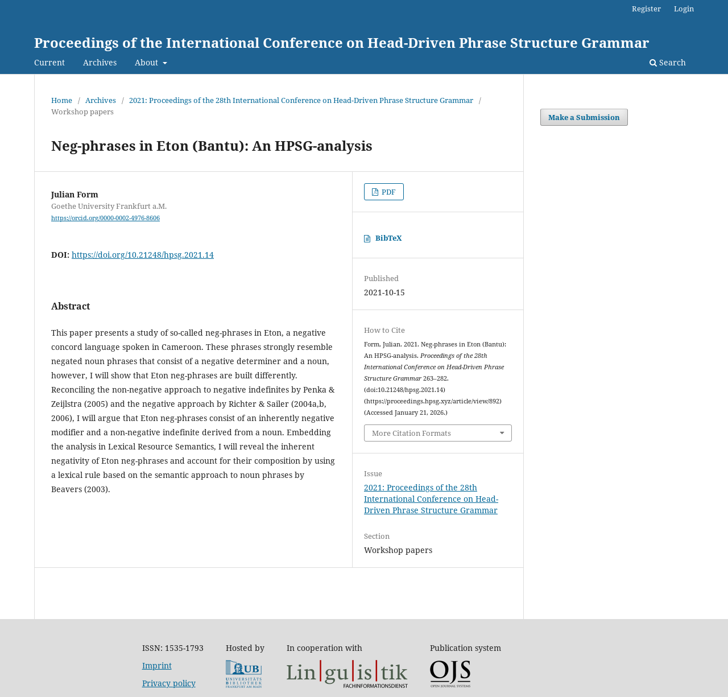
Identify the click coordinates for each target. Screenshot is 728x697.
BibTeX (388, 238)
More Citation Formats (411, 433)
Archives (100, 62)
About (147, 62)
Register (646, 8)
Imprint (157, 665)
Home (61, 100)
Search (668, 62)
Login (684, 8)
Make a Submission (584, 117)
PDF (388, 192)
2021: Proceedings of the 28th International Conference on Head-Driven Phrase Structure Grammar (301, 100)
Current (49, 62)
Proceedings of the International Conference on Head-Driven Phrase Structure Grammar (342, 42)
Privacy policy (169, 683)
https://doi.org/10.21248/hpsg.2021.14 (143, 254)
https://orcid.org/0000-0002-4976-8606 (105, 218)
